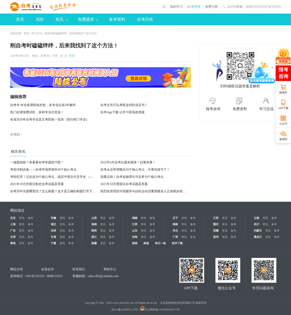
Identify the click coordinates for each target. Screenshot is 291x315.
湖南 (175, 224)
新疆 (94, 243)
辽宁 (175, 218)
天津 (13, 237)
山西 (94, 218)
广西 (175, 237)
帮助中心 (110, 269)
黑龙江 (258, 237)
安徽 (53, 218)
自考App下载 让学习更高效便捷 (122, 112)
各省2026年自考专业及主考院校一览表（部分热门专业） (49, 119)
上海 (13, 224)
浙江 (94, 237)
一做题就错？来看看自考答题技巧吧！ (37, 162)
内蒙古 (258, 230)
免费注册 (211, 6)
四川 (256, 224)
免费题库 (88, 19)
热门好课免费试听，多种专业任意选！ (37, 112)
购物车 (283, 92)
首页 (20, 19)
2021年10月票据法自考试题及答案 (124, 184)
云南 (256, 218)
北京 (13, 218)
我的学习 (176, 6)
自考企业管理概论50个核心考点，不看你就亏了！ (135, 169)
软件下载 (177, 243)
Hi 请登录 (194, 6)
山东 (134, 230)
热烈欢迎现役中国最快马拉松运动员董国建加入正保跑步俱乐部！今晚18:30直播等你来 (160, 191)
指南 (134, 243)
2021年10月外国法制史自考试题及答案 (37, 184)
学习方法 (36, 33)
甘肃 (53, 237)
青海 (13, 243)
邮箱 (146, 243)
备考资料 (117, 19)
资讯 (61, 19)
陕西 (94, 230)
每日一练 (160, 243)
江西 (134, 224)
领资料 (283, 139)
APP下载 (283, 108)
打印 (71, 55)
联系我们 (78, 269)
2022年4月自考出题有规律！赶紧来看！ (128, 162)
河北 (175, 230)
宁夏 (53, 243)
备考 (30, 218)
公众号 (283, 123)
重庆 (216, 224)
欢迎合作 (47, 269)
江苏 (216, 218)
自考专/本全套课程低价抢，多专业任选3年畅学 (43, 105)
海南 (94, 224)
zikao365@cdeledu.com (103, 276)
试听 (40, 19)
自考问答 (145, 19)
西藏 (216, 230)
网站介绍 (16, 269)
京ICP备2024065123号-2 (125, 309)
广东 (13, 230)
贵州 (216, 237)
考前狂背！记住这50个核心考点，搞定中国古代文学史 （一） (53, 176)
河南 (134, 237)
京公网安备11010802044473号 (160, 309)
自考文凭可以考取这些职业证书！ (124, 105)
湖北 (53, 224)
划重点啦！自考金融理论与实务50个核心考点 (132, 176)
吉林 (53, 230)
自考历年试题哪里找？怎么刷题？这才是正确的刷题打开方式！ (54, 191)
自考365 (45, 55)
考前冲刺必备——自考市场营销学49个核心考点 (43, 169)
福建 (134, 218)
